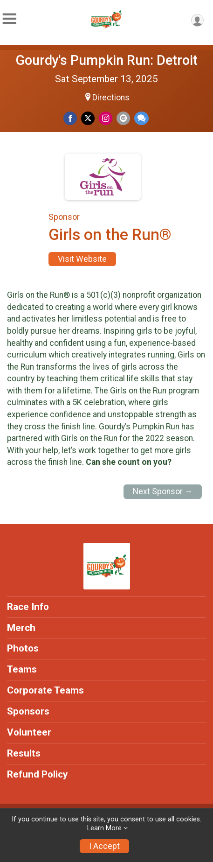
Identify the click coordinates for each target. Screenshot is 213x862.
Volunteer (29, 732)
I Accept (104, 846)
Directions (111, 97)
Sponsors (28, 711)
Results (24, 753)
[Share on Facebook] (70, 118)
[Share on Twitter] (88, 118)
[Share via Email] (123, 118)
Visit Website (82, 259)
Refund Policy (37, 774)
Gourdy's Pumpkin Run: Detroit (107, 60)
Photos (23, 648)
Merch (21, 627)
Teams (22, 669)
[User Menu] (197, 20)
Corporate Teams (45, 690)
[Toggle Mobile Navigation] (9, 18)
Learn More (104, 828)
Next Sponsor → (163, 491)
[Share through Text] (141, 118)
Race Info (28, 606)
